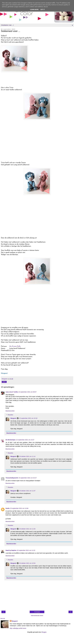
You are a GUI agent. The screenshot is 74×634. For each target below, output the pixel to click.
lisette (8, 508)
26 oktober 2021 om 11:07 (27, 491)
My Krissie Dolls (15, 346)
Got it (42, 9)
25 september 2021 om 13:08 (19, 508)
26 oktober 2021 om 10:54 (27, 563)
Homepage (37, 612)
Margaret (13, 418)
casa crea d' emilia (12, 392)
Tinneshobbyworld (12, 478)
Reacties (10, 415)
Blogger (44, 632)
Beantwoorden (10, 411)
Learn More (34, 9)
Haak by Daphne (11, 550)
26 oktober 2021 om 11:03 (27, 529)
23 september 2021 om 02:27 (27, 478)
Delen (4, 382)
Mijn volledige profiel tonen (18, 628)
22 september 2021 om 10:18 (28, 418)
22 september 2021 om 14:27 (25, 440)
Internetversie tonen (37, 615)
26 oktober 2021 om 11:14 (27, 456)
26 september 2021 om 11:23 (26, 550)
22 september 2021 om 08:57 (27, 392)
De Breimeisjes (11, 440)
